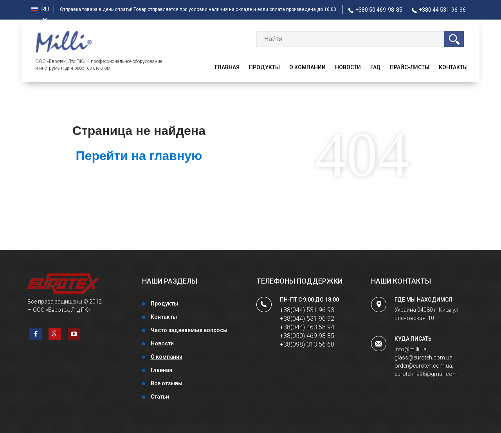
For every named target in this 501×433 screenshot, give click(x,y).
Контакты (453, 67)
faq (375, 67)
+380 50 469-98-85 (375, 10)
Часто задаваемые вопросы (189, 330)
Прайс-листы (409, 67)
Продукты (264, 67)
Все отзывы (166, 383)
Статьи (160, 396)
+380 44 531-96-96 (439, 10)
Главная (227, 67)
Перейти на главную (139, 156)
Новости (348, 67)
